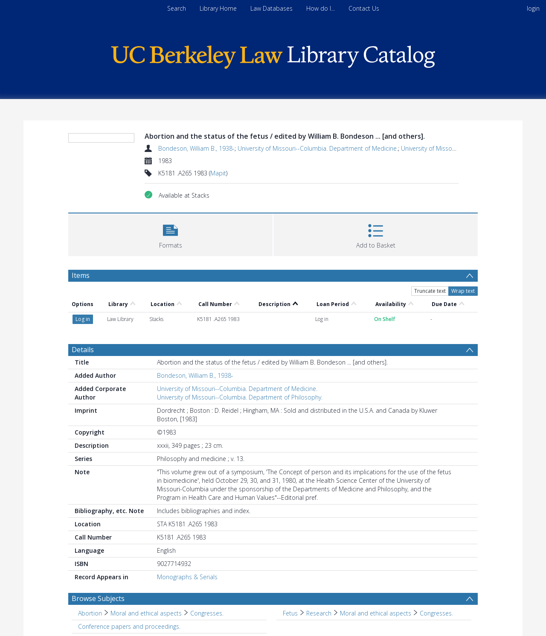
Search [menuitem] (176, 8)
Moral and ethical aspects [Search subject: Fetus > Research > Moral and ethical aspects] (375, 613)
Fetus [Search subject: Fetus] (290, 613)
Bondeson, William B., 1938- (196, 148)
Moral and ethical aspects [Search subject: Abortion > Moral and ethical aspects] (146, 613)
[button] (170, 233)
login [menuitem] (533, 8)
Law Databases (271, 8)
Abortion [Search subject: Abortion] (90, 613)
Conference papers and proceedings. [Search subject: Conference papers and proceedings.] (129, 626)
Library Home (218, 8)
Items (81, 275)
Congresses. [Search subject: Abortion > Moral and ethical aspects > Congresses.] (207, 613)
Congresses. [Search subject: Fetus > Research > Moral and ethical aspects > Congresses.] (436, 613)
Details (83, 349)
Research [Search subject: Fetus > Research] (318, 613)
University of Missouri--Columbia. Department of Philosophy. (239, 397)
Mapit (218, 173)
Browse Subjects (98, 598)
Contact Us (364, 8)
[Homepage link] (273, 55)
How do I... (320, 8)
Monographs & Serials (187, 577)
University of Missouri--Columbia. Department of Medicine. (318, 148)
